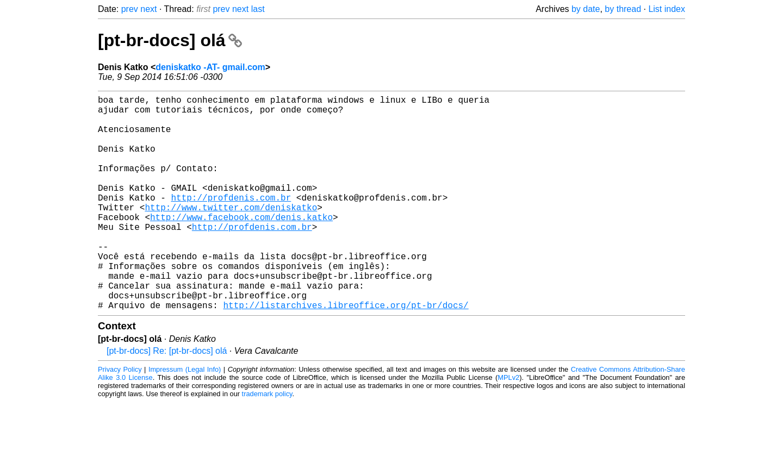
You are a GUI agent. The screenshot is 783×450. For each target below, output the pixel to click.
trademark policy (267, 442)
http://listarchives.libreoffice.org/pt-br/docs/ (345, 353)
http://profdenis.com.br (231, 221)
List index (666, 9)
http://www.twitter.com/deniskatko (231, 233)
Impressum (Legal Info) (184, 417)
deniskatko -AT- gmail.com (210, 67)
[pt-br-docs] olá (170, 40)
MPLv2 (508, 425)
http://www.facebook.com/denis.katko (241, 245)
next (148, 9)
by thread (623, 9)
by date (585, 9)
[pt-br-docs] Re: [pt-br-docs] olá (167, 398)
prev (129, 9)
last (258, 9)
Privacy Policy (120, 417)
